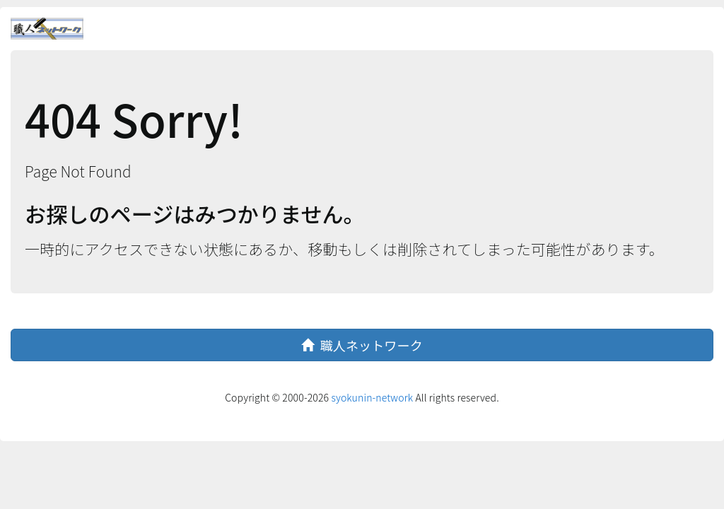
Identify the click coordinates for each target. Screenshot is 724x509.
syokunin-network (372, 397)
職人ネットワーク (362, 345)
